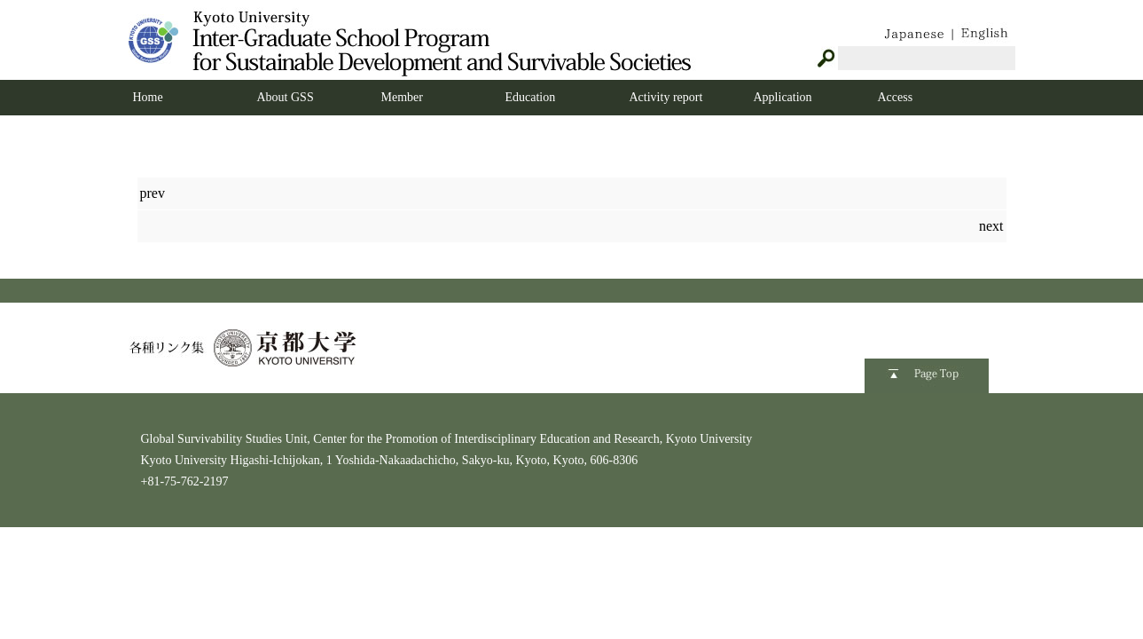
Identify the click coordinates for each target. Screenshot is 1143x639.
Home (148, 97)
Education (530, 97)
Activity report (666, 97)
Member (402, 97)
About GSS (285, 97)
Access (895, 97)
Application (783, 97)
